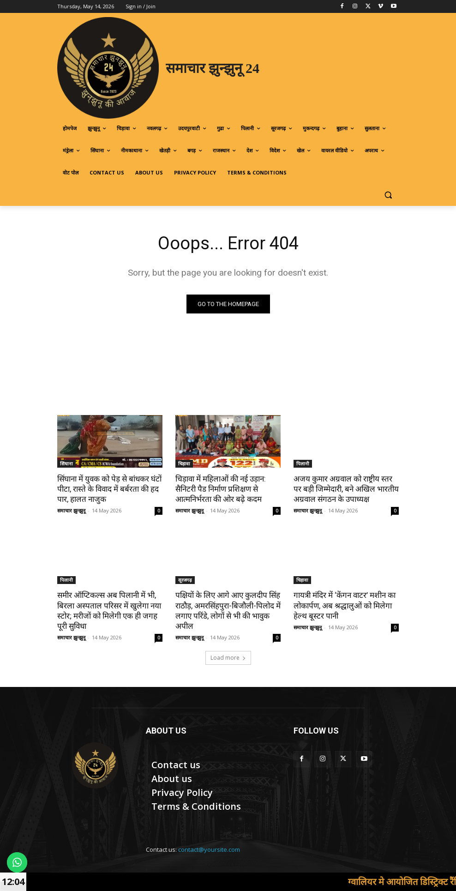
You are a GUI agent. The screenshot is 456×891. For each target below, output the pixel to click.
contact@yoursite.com (209, 849)
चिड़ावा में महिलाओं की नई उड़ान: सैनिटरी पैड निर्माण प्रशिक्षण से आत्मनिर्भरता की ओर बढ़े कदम (220, 489)
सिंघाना (66, 463)
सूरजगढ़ (185, 580)
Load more (228, 658)
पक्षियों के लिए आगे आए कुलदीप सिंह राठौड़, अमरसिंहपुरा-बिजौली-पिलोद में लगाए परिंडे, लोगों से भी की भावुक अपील (228, 610)
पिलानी (302, 463)
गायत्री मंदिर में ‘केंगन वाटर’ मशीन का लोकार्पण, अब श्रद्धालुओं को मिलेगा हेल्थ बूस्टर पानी (345, 605)
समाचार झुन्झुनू (71, 510)
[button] (388, 195)
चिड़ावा (184, 463)
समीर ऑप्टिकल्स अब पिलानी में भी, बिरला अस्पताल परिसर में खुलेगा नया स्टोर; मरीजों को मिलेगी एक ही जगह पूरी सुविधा (109, 610)
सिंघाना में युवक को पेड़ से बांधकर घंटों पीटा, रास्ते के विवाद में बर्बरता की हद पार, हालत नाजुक (109, 489)
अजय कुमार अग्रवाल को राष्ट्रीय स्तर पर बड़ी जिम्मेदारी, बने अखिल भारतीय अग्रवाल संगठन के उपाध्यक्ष (346, 489)
